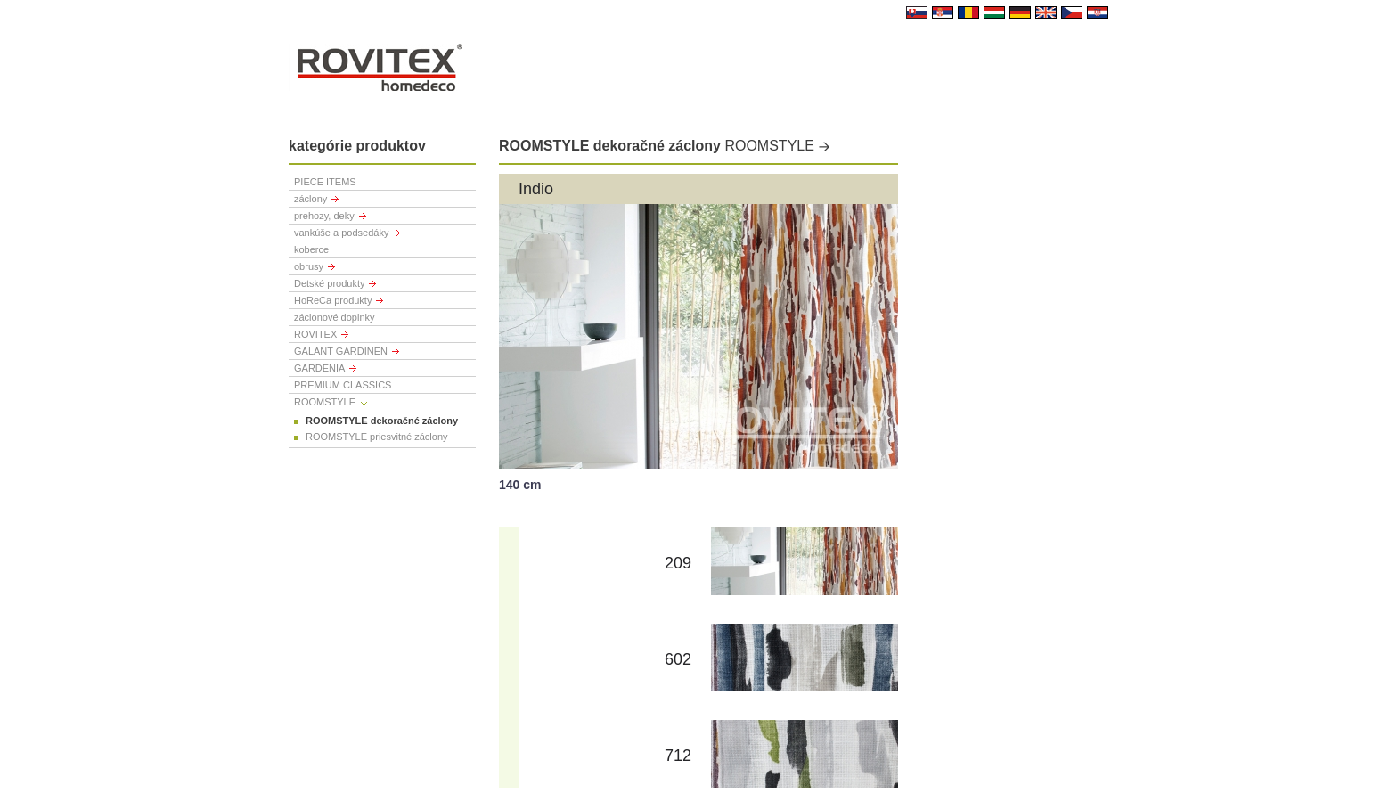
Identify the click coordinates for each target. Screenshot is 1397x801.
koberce (311, 249)
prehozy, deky (324, 215)
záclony (310, 198)
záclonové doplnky (334, 317)
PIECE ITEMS (325, 181)
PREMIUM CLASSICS (342, 385)
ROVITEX (315, 334)
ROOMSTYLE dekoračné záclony (382, 420)
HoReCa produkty (333, 300)
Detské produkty (329, 283)
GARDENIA (319, 368)
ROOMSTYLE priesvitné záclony (377, 436)
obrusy (308, 266)
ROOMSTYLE (324, 401)
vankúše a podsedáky (341, 232)
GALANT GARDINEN (341, 351)
